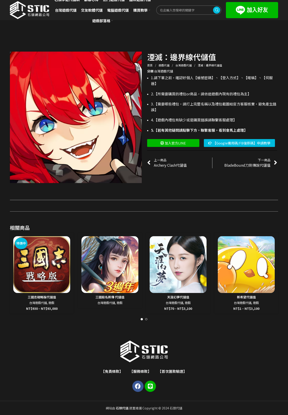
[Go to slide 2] (146, 319)
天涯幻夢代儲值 (178, 297)
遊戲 (51, 303)
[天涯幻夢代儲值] (178, 264)
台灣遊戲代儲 (184, 65)
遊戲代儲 (164, 65)
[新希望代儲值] (246, 264)
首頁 (150, 65)
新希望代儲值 (246, 297)
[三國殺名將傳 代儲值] (109, 264)
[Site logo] (29, 9)
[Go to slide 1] (142, 319)
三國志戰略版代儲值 (42, 297)
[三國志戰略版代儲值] (41, 264)
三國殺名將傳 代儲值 (109, 297)
